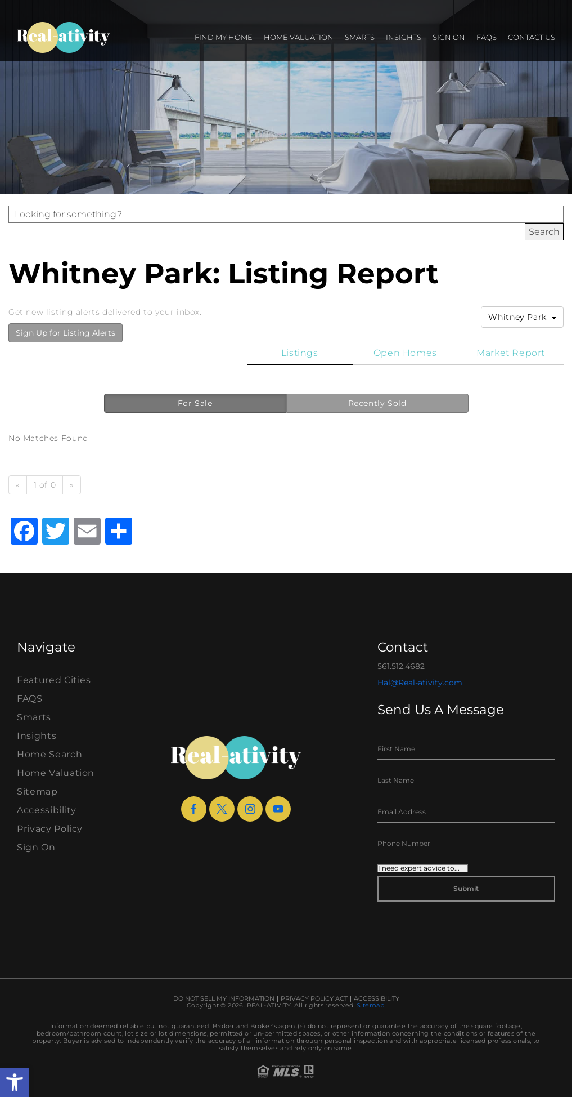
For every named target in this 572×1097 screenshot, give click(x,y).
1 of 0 (45, 485)
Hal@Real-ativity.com (419, 682)
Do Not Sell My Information (223, 999)
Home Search (49, 754)
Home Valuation (299, 37)
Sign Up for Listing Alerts (65, 333)
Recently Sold (377, 403)
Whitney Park (522, 317)
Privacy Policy (50, 828)
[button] (14, 1082)
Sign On (449, 37)
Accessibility (46, 810)
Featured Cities (54, 680)
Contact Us (531, 37)
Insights (403, 37)
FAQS (486, 37)
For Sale (195, 403)
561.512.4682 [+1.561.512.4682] (401, 666)
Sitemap (37, 791)
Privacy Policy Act (314, 999)
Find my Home (224, 37)
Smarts (360, 37)
